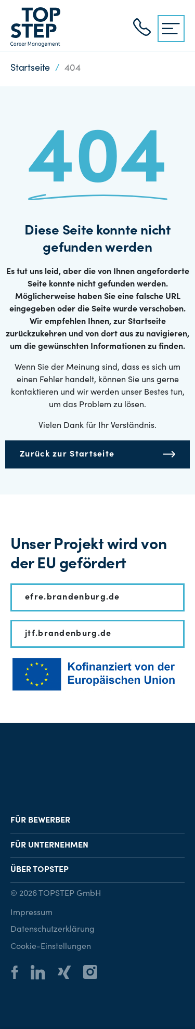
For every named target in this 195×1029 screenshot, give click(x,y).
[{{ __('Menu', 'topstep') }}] (171, 28)
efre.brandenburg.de (72, 597)
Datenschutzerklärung (52, 930)
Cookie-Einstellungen (50, 947)
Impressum (31, 913)
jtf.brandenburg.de (68, 634)
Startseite (30, 68)
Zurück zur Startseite (67, 454)
